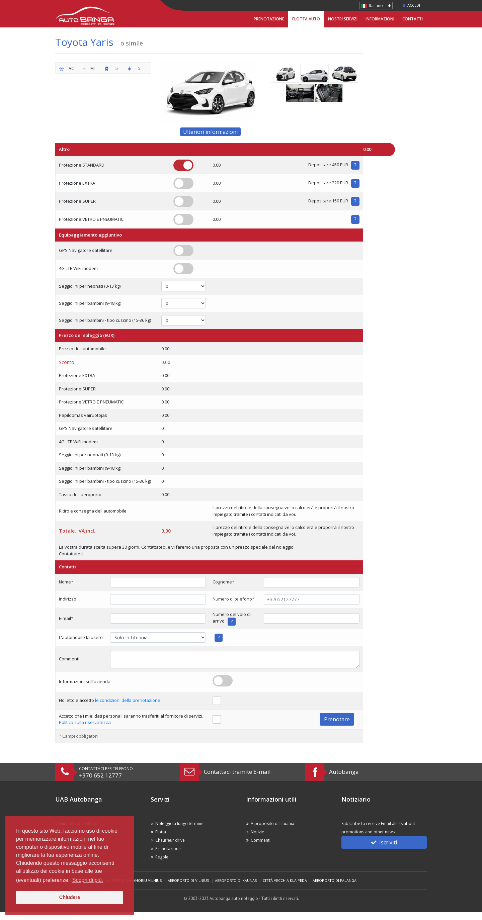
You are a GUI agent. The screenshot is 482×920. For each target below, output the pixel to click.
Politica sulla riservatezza (85, 722)
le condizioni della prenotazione (127, 700)
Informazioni (380, 19)
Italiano (376, 5)
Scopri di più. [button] (87, 880)
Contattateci (71, 554)
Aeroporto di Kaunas (236, 880)
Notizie (257, 832)
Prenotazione (269, 19)
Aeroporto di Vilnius (188, 880)
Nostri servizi (342, 19)
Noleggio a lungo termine (179, 823)
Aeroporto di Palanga (334, 880)
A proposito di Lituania (272, 823)
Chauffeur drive (170, 840)
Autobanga (344, 771)
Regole (161, 857)
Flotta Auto (306, 19)
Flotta (160, 832)
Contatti (412, 19)
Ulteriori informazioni (210, 131)
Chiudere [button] (69, 897)
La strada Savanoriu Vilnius (134, 880)
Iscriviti (384, 842)
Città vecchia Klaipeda (285, 880)
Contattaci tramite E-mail (237, 771)
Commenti (260, 840)
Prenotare (337, 719)
